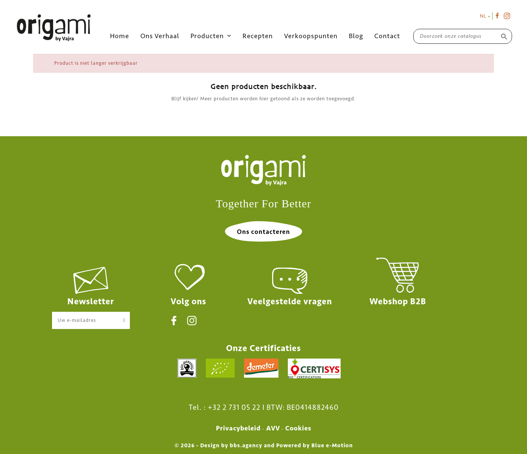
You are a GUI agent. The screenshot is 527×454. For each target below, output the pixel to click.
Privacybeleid (238, 428)
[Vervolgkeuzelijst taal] (485, 16)
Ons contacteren (263, 231)
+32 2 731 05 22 (234, 407)
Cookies (298, 428)
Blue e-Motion (332, 445)
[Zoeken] (462, 36)
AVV (273, 428)
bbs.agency (246, 445)
